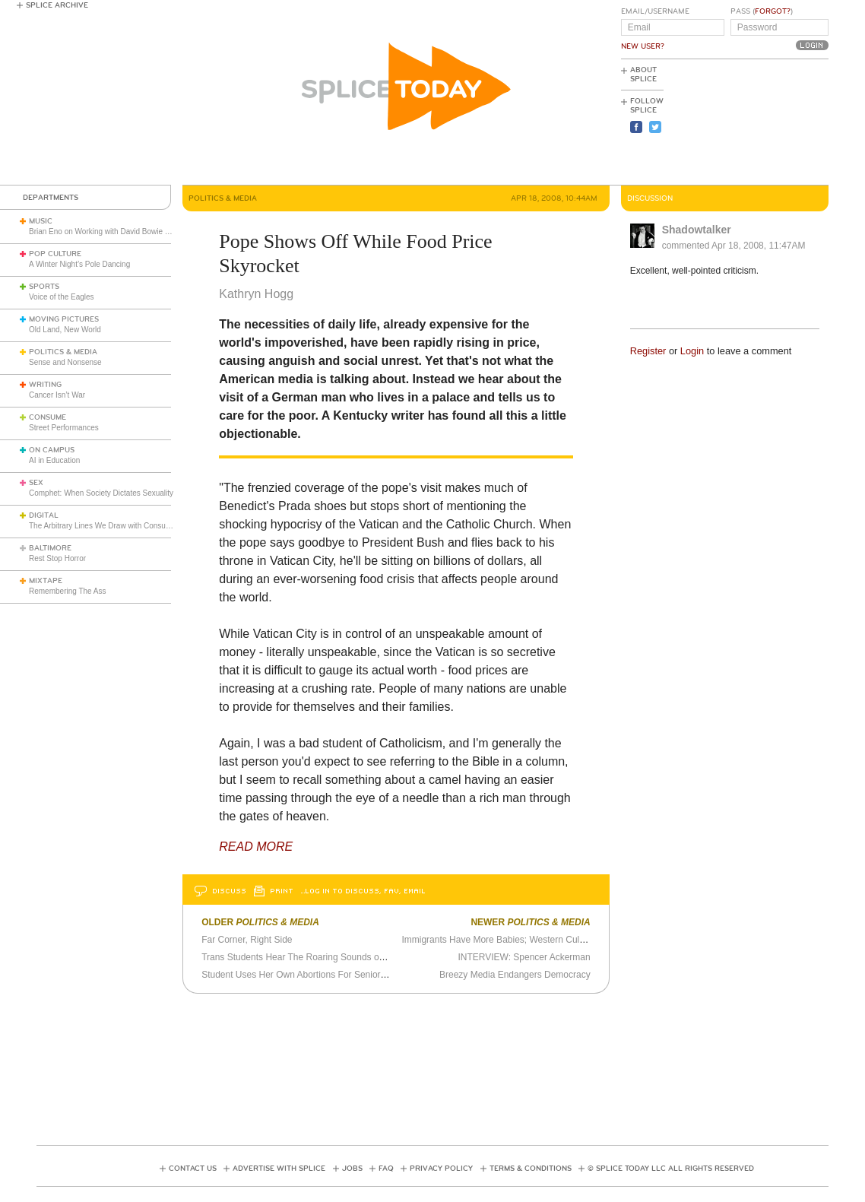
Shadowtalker (696, 230)
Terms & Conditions (531, 1168)
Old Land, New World (65, 329)
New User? (642, 46)
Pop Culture (55, 253)
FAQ (386, 1168)
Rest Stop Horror (57, 558)
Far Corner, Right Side (246, 939)
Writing (45, 384)
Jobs (352, 1168)
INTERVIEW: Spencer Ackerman (524, 957)
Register (648, 351)
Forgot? (773, 11)
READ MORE (256, 846)
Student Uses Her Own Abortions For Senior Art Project (313, 974)
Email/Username (655, 11)
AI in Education (54, 460)
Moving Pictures (64, 319)
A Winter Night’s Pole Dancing (79, 264)
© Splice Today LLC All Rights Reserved (671, 1168)
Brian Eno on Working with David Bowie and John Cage (123, 231)
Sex (36, 482)
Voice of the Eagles (61, 297)
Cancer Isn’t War (57, 395)
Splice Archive (57, 5)
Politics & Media (63, 352)
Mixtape (45, 580)
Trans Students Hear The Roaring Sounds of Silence (307, 957)
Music (40, 221)
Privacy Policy (441, 1168)
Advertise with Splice (279, 1168)
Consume (47, 417)
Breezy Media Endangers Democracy (515, 974)
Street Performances (64, 427)
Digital (44, 515)
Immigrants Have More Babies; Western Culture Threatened (522, 939)
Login (692, 351)
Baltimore (50, 548)
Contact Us (193, 1168)
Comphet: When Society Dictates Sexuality (101, 493)
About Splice (643, 74)
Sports (44, 286)
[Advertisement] (760, 122)
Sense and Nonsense (65, 362)
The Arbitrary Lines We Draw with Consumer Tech (113, 526)
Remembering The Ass (67, 591)
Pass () (761, 11)
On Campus (51, 450)
